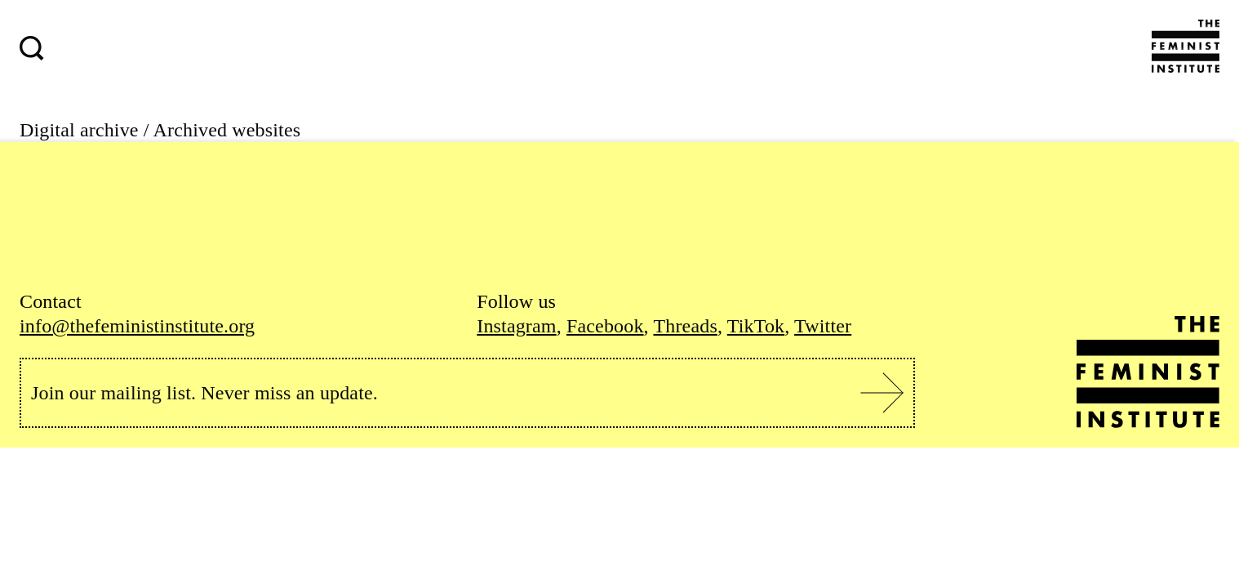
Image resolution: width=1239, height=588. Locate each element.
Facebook (605, 325)
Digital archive (79, 129)
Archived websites (227, 129)
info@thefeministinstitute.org (137, 325)
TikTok (755, 325)
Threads (685, 325)
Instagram (516, 325)
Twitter (822, 325)
